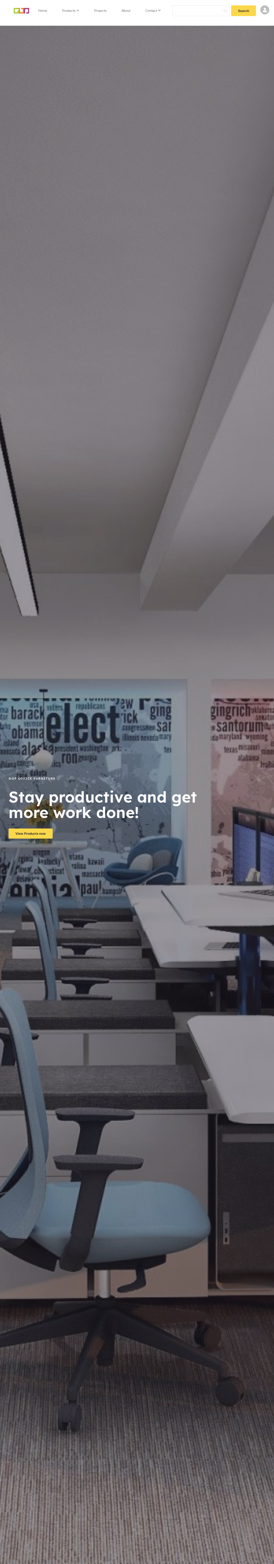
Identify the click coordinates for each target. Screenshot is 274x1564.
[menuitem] (71, 11)
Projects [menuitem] (100, 11)
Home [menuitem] (42, 11)
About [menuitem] (126, 11)
